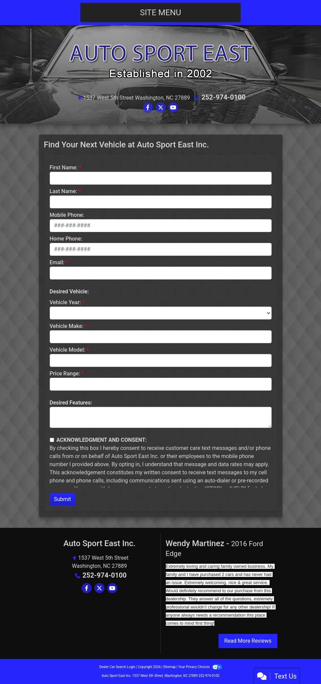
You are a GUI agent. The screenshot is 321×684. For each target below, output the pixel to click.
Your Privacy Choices (200, 667)
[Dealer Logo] (160, 61)
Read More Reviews (248, 641)
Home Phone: (66, 238)
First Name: (64, 167)
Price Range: (65, 373)
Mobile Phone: (67, 215)
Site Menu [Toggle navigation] (160, 12)
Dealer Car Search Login (117, 667)
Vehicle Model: (67, 350)
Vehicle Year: (65, 302)
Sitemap (169, 667)
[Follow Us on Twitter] (161, 107)
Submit (62, 499)
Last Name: (63, 191)
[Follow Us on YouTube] (173, 107)
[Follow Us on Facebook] (148, 107)
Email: (57, 262)
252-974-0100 (223, 97)
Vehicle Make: (67, 326)
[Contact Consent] (52, 440)
